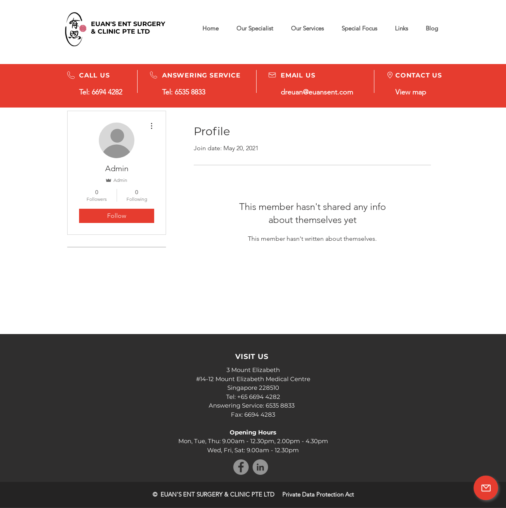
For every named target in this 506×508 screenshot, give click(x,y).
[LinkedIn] (260, 467)
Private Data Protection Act (318, 494)
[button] (359, 28)
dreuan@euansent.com (317, 92)
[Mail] (486, 488)
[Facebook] (241, 467)
